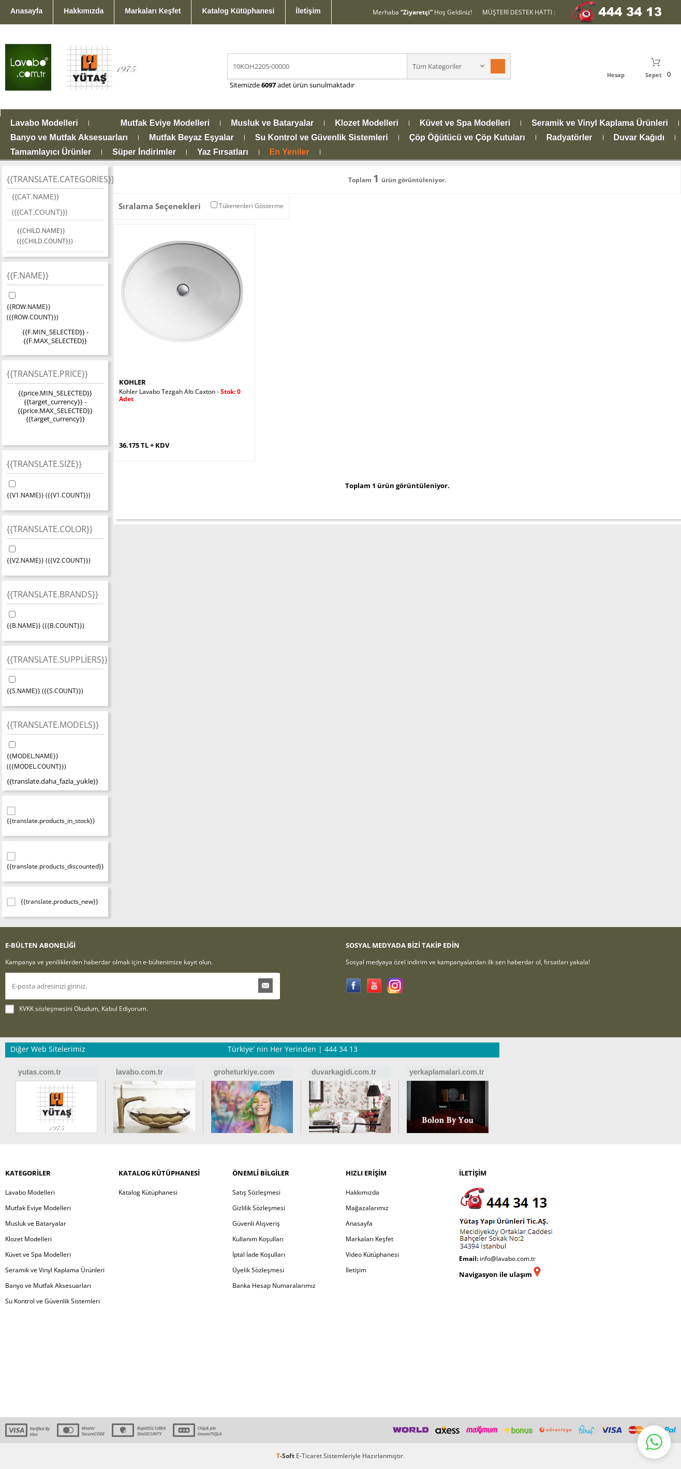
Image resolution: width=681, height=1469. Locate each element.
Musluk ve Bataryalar (272, 123)
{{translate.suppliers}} (55, 659)
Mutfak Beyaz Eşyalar (191, 137)
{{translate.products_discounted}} (55, 861)
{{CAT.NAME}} (39, 204)
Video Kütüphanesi (372, 1254)
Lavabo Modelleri (44, 123)
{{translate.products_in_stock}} (51, 815)
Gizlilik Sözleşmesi (258, 1207)
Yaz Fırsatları (222, 152)
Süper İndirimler (144, 152)
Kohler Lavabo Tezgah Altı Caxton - (180, 395)
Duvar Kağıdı (639, 137)
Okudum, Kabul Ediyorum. (76, 1009)
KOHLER (132, 382)
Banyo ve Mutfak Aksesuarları (69, 137)
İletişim (308, 11)
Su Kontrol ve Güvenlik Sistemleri (321, 137)
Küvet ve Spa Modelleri (465, 123)
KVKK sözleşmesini (45, 1008)
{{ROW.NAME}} (55, 305)
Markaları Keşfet (153, 11)
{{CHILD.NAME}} (45, 235)
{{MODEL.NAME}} (55, 755)
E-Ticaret (309, 1455)
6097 (268, 85)
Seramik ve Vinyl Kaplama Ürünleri (599, 123)
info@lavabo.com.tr (508, 1258)
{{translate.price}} (47, 373)
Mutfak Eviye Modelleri (165, 123)
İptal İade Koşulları (258, 1254)
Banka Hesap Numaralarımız (274, 1285)
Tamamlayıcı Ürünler (50, 152)
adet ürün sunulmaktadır (315, 85)
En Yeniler (289, 152)
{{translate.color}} (50, 529)
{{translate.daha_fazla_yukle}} (52, 781)
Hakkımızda (83, 11)
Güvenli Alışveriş (256, 1223)
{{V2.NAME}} (55, 554)
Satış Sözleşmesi (256, 1192)
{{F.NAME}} (28, 275)
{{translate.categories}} (55, 179)
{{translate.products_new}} (52, 902)
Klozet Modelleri (366, 123)
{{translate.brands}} (52, 594)
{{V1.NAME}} (55, 489)
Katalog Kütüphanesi (238, 11)
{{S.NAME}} (55, 684)
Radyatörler (569, 137)
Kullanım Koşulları (258, 1239)
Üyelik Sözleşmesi (258, 1270)
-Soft (286, 1455)
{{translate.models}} (53, 724)
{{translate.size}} (44, 463)
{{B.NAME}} (55, 619)
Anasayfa (26, 11)
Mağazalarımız (367, 1207)
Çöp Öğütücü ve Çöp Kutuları (467, 137)
